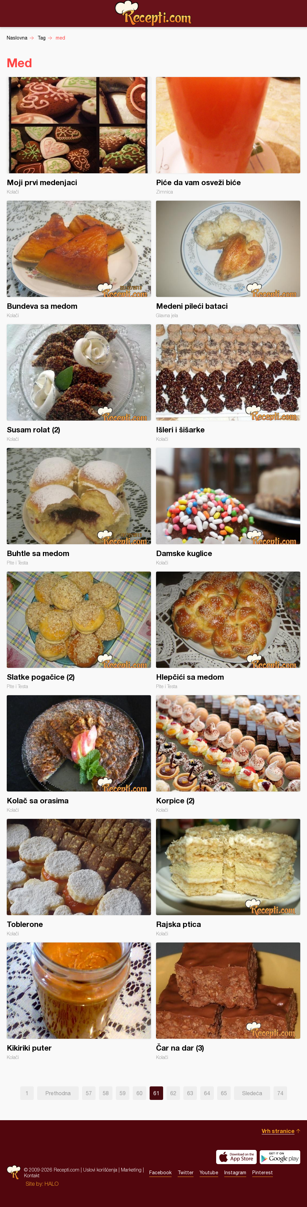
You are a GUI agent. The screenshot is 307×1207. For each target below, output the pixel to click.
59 (123, 1093)
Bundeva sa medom (79, 259)
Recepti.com (154, 13)
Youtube (209, 1172)
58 (106, 1093)
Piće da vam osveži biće (228, 136)
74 (280, 1093)
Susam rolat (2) (79, 383)
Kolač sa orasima (79, 754)
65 (224, 1093)
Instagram (235, 1172)
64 (207, 1093)
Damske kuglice (228, 506)
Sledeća (252, 1093)
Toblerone (79, 877)
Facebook (160, 1172)
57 (89, 1093)
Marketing (131, 1170)
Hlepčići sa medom (228, 630)
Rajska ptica (228, 877)
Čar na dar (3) (228, 1001)
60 (139, 1093)
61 (156, 1093)
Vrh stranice (278, 1131)
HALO (51, 1184)
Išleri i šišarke (228, 383)
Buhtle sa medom (79, 506)
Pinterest (262, 1172)
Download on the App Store (236, 1157)
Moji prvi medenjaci (79, 136)
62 (173, 1093)
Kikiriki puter (79, 1001)
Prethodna (58, 1093)
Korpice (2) (228, 754)
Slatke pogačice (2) (79, 630)
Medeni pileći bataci (228, 259)
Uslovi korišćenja (100, 1170)
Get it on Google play (280, 1157)
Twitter (186, 1172)
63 (190, 1093)
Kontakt (32, 1175)
